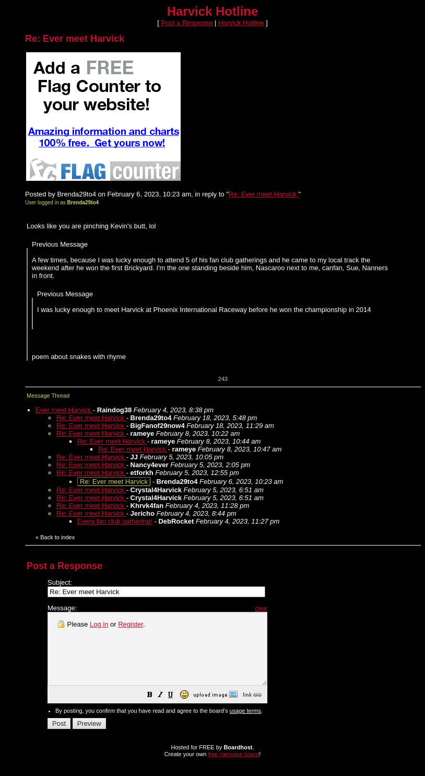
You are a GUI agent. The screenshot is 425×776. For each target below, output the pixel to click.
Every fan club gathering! (114, 521)
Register (130, 624)
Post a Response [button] (186, 23)
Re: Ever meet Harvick (264, 194)
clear (287, 608)
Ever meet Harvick (64, 410)
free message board (233, 768)
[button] (176, 710)
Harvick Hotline (241, 23)
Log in (99, 624)
